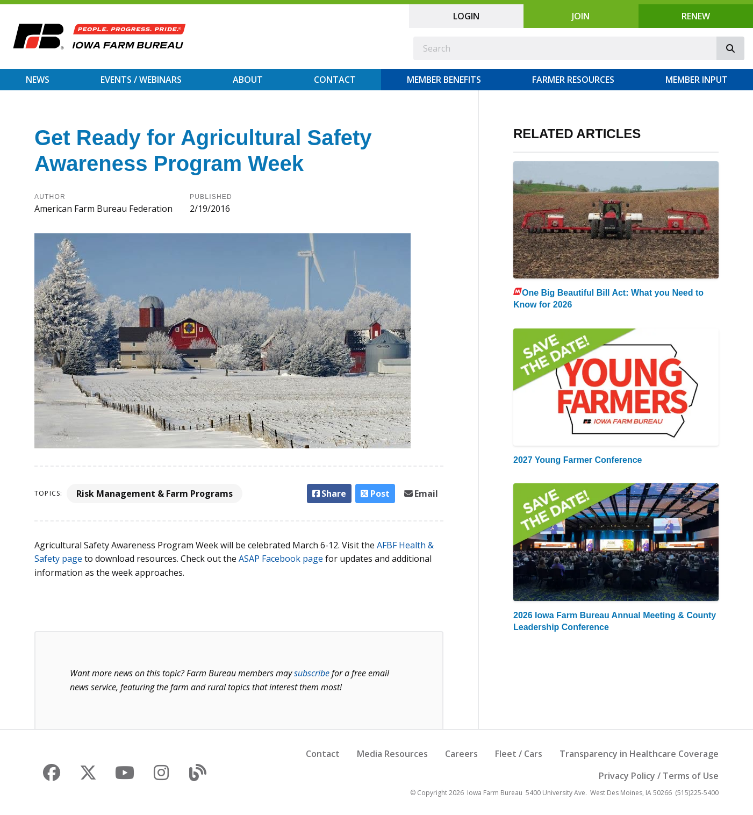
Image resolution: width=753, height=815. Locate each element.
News (37, 79)
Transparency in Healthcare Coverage (639, 754)
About (248, 79)
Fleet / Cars (518, 754)
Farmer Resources (573, 79)
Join (581, 16)
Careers (461, 754)
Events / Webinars (141, 79)
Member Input (696, 79)
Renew (696, 16)
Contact (335, 79)
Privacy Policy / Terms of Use (659, 776)
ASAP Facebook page (281, 558)
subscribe (311, 673)
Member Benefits (444, 79)
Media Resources (392, 754)
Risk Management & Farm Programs (154, 493)
